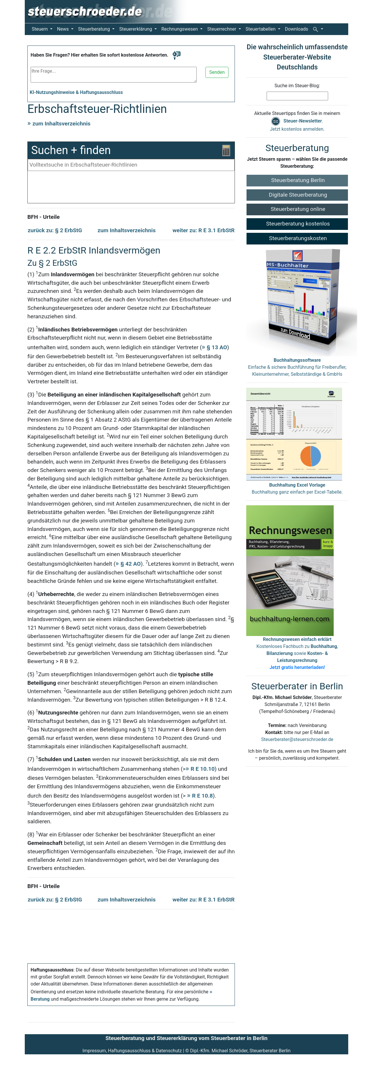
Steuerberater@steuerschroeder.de (297, 739)
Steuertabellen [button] (261, 29)
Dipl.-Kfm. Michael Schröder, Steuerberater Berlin (240, 1050)
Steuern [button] (40, 29)
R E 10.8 (202, 795)
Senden (217, 72)
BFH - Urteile (43, 217)
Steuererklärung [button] (136, 29)
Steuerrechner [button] (222, 29)
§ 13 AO (217, 347)
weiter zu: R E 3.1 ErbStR (204, 230)
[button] (318, 29)
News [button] (63, 29)
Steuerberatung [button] (94, 29)
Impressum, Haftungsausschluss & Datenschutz (132, 1050)
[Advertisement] (131, 188)
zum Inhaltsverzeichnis (61, 123)
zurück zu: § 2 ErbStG (55, 230)
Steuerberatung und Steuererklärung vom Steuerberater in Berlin (186, 1038)
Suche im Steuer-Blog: (297, 85)
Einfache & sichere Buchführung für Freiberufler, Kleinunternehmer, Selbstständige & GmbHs (297, 367)
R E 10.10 (202, 769)
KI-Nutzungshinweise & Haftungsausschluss (76, 92)
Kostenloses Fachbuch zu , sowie (297, 653)
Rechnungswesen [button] (180, 29)
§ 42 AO (130, 563)
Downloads (296, 29)
